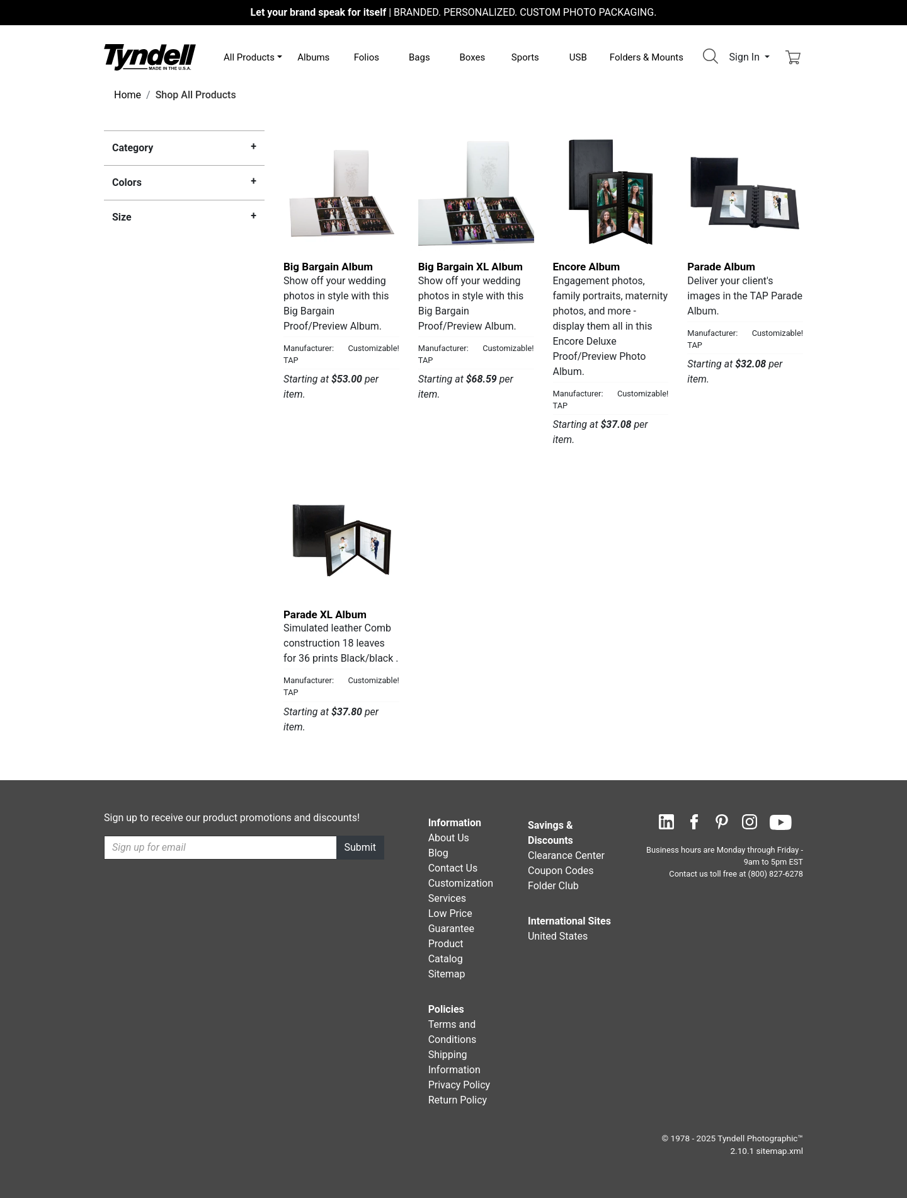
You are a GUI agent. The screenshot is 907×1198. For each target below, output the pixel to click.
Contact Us (453, 868)
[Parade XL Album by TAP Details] (341, 541)
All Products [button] (249, 57)
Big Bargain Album (328, 266)
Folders (646, 57)
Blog (438, 853)
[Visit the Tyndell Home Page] (150, 56)
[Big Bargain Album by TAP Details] (341, 193)
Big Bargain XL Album (470, 266)
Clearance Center (566, 855)
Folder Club (553, 886)
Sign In (745, 57)
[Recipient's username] (220, 848)
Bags (419, 57)
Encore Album (586, 266)
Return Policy (457, 1100)
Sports (525, 57)
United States (558, 936)
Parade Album (721, 266)
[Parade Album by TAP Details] (745, 193)
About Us (448, 838)
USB (578, 57)
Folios (366, 57)
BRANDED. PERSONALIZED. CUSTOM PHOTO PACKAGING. (454, 12)
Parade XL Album (325, 614)
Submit (360, 847)
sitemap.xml (779, 1151)
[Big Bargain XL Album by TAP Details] (476, 193)
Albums (313, 57)
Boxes (472, 57)
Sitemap (446, 974)
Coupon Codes (561, 871)
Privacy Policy (459, 1085)
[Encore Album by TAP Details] (611, 193)
